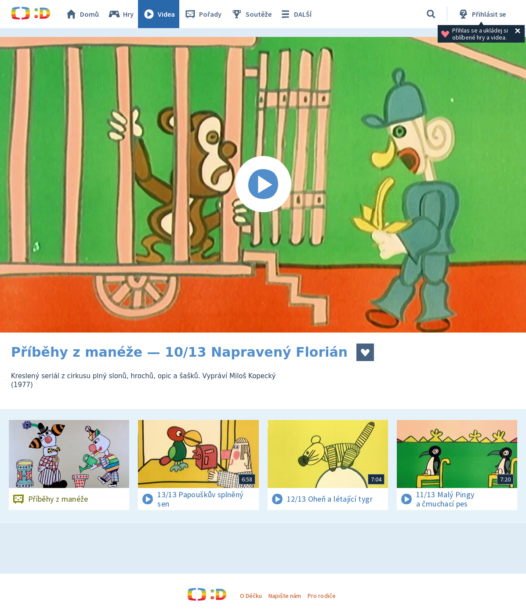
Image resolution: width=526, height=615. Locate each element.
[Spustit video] (263, 185)
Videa (158, 14)
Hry (121, 14)
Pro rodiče (321, 596)
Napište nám (284, 596)
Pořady (202, 14)
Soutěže (251, 14)
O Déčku (251, 596)
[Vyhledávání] (431, 14)
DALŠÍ (295, 14)
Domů (82, 14)
